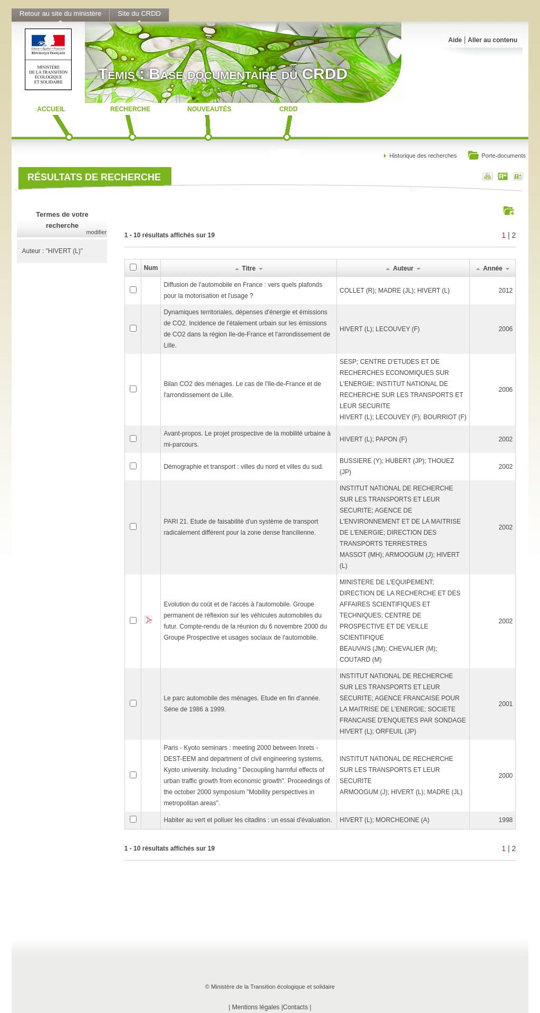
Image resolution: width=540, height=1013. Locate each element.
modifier (96, 232)
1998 (506, 820)
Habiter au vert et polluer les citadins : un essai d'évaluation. (247, 820)
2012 (506, 290)
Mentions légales (255, 1007)
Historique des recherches (423, 155)
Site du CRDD (139, 13)
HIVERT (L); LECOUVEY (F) (380, 329)
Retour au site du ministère (60, 13)
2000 (506, 775)
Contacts (295, 1007)
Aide (455, 40)
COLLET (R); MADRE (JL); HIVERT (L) (395, 290)
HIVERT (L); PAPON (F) (373, 439)
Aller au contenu (492, 40)
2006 (506, 329)
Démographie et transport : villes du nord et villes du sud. (243, 466)
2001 (506, 704)
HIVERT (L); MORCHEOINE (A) (384, 820)
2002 (506, 439)
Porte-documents (496, 156)
